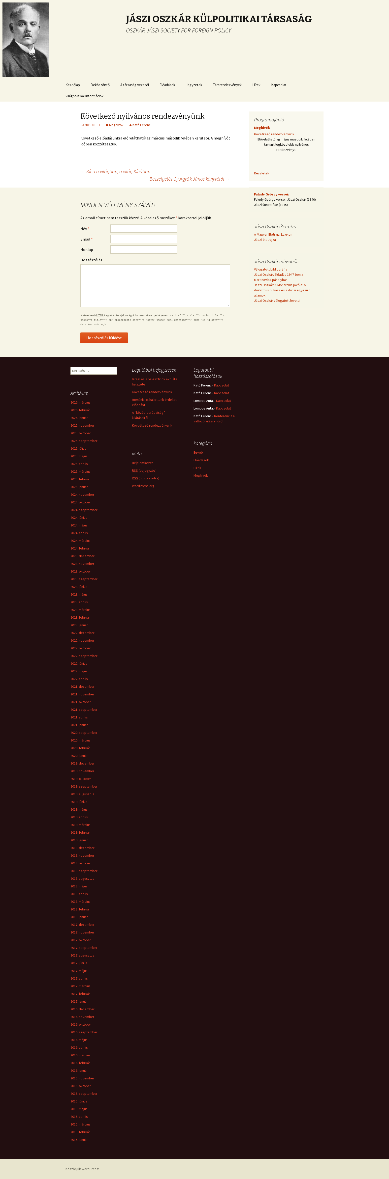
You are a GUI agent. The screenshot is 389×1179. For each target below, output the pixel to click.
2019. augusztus (82, 794)
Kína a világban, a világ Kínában (115, 171)
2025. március (80, 471)
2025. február (80, 479)
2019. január (79, 840)
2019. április (79, 817)
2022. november (82, 640)
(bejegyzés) (144, 470)
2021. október (80, 702)
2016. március (80, 1055)
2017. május (79, 970)
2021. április (79, 717)
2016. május (79, 1040)
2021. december (82, 686)
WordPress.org (143, 486)
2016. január (79, 1070)
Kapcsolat (279, 84)
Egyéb (198, 452)
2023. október (80, 571)
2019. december (82, 763)
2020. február (80, 748)
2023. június (78, 586)
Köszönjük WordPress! (82, 1169)
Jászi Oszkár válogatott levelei (277, 300)
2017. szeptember (83, 947)
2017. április (79, 978)
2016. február (80, 1063)
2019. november (82, 771)
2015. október (80, 1086)
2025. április (79, 464)
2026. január (79, 417)
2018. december (82, 848)
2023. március (80, 609)
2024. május (79, 525)
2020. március (80, 740)
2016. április (79, 1047)
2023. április (79, 602)
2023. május (79, 594)
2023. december (82, 556)
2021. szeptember (83, 709)
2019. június (78, 801)
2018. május (79, 886)
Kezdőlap (72, 84)
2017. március (80, 986)
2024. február (80, 548)
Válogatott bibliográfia (270, 269)
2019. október (80, 778)
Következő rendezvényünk (274, 134)
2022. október (80, 648)
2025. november (82, 425)
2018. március (80, 901)
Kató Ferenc (141, 125)
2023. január (79, 625)
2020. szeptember (83, 732)
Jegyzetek (194, 84)
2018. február (80, 909)
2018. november (82, 855)
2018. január (79, 917)
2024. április (79, 533)
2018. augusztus (82, 878)
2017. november (82, 932)
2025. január (79, 487)
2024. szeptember (83, 510)
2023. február (80, 617)
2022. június (78, 663)
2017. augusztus (82, 955)
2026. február (80, 410)
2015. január (79, 1139)
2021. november (82, 694)
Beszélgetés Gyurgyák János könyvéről (190, 179)
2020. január (79, 755)
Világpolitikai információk (84, 96)
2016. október (80, 1024)
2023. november (82, 563)
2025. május (79, 456)
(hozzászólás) (145, 478)
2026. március (80, 402)
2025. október (80, 433)
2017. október (80, 940)
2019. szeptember (83, 786)
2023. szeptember (83, 579)
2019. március (80, 825)
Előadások (167, 84)
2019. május (79, 809)
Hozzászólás (91, 259)
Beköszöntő (100, 84)
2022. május (79, 671)
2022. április (79, 679)
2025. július (78, 448)
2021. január (79, 725)
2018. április (79, 894)
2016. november (82, 1016)
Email (86, 239)
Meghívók (116, 125)
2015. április (79, 1116)
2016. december (82, 1009)
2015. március (80, 1124)
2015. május (79, 1109)
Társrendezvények (227, 84)
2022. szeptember (83, 656)
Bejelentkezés (143, 463)
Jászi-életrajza (265, 239)
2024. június (78, 517)
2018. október (80, 863)
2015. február (80, 1132)
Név (84, 228)
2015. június (78, 1101)
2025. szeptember (83, 441)
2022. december (82, 633)
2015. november (82, 1078)
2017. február (80, 993)
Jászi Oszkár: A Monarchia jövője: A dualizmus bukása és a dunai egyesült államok (282, 290)
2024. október (80, 502)
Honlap (86, 249)
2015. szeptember (83, 1093)
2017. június (78, 963)
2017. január (79, 1001)
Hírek (256, 84)
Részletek (261, 173)
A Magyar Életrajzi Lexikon (273, 234)
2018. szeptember (83, 871)
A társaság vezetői (134, 84)
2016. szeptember (83, 1032)
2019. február (80, 832)
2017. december (82, 924)
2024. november (82, 494)
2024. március (80, 540)
